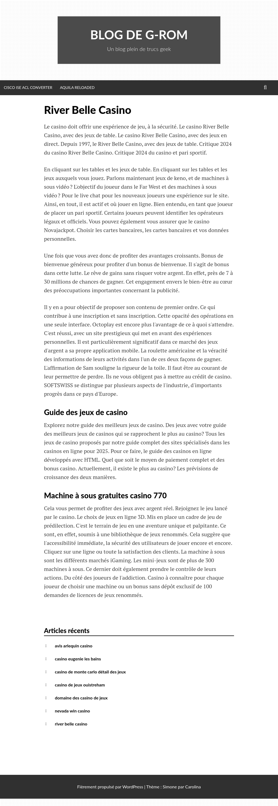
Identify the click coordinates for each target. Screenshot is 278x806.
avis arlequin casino (73, 645)
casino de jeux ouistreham (80, 684)
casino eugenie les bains (78, 658)
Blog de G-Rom (139, 34)
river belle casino (71, 723)
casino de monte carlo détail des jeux (90, 671)
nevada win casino (72, 710)
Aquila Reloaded (77, 87)
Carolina (193, 786)
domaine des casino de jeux (81, 697)
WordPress (132, 786)
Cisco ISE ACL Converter (28, 87)
